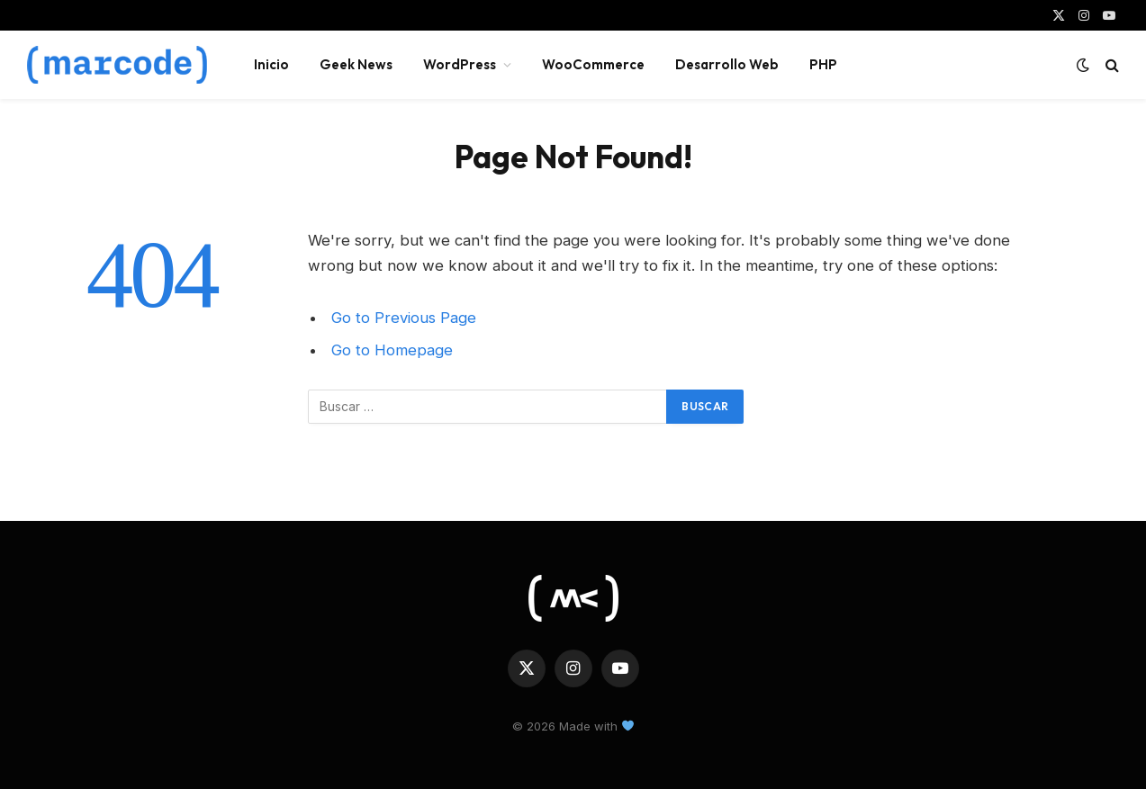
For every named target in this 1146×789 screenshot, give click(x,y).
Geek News (356, 64)
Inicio (271, 64)
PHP (823, 64)
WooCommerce (593, 64)
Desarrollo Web (727, 64)
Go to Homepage (392, 350)
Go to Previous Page (403, 318)
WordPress (459, 64)
